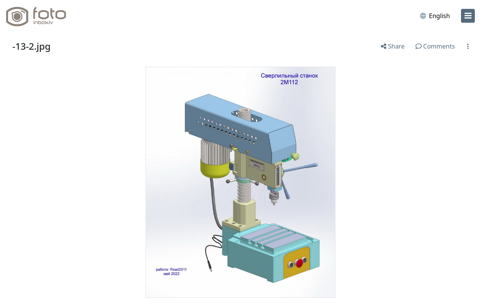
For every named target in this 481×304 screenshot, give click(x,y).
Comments (435, 46)
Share (392, 46)
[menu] (468, 16)
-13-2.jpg (31, 46)
